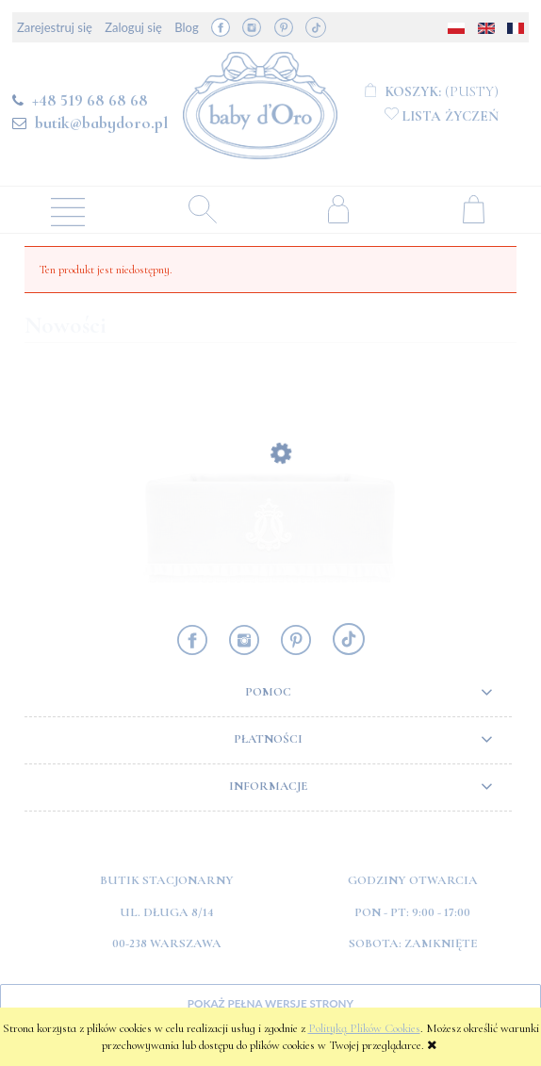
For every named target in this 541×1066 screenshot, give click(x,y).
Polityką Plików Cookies (364, 1028)
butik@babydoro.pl (101, 122)
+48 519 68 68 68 (90, 100)
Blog (186, 27)
